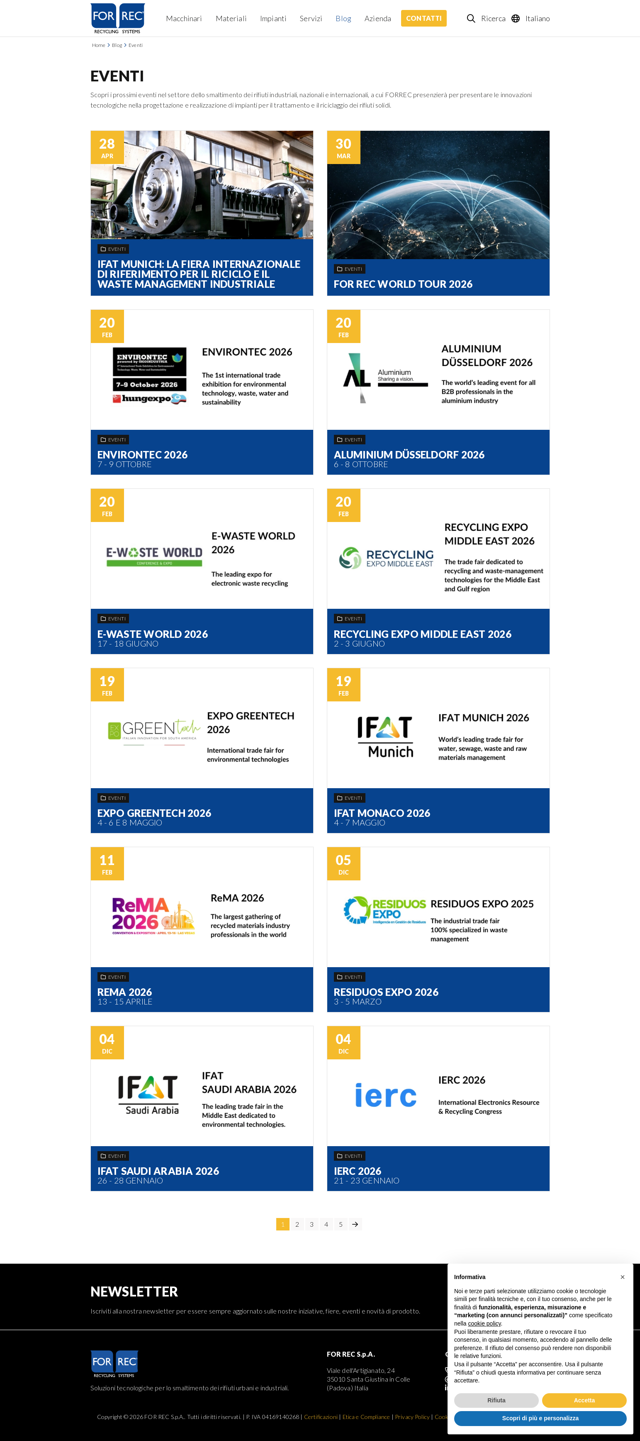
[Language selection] (531, 18)
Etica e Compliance (366, 1416)
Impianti (273, 18)
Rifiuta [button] (496, 1400)
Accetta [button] (584, 1400)
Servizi (311, 18)
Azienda (378, 18)
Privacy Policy (412, 1416)
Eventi (136, 45)
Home (99, 45)
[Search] (487, 18)
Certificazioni (321, 1416)
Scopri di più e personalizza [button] (540, 1418)
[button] (622, 1277)
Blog (343, 18)
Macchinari (184, 18)
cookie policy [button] (484, 1323)
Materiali (231, 18)
